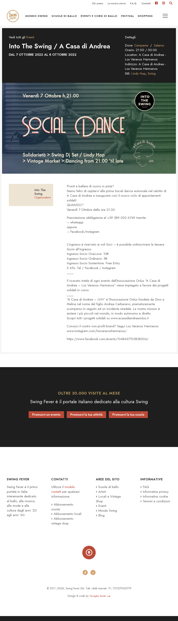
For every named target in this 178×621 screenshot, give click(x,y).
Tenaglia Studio (99, 601)
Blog (100, 519)
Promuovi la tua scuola (128, 419)
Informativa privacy (154, 496)
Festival (128, 17)
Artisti (101, 496)
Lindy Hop (138, 77)
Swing (152, 77)
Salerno (159, 49)
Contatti (146, 3)
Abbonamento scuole (62, 511)
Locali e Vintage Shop (108, 503)
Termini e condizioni (155, 505)
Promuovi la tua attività (86, 419)
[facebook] (85, 577)
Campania (141, 49)
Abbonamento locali (66, 518)
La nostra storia (117, 3)
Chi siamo (97, 3)
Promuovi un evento (46, 419)
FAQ (144, 491)
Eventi (30, 41)
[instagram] (93, 577)
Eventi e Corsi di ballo (100, 17)
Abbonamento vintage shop (62, 525)
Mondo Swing (37, 17)
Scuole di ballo (65, 17)
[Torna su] (89, 557)
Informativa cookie (154, 500)
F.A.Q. (133, 3)
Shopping (146, 17)
